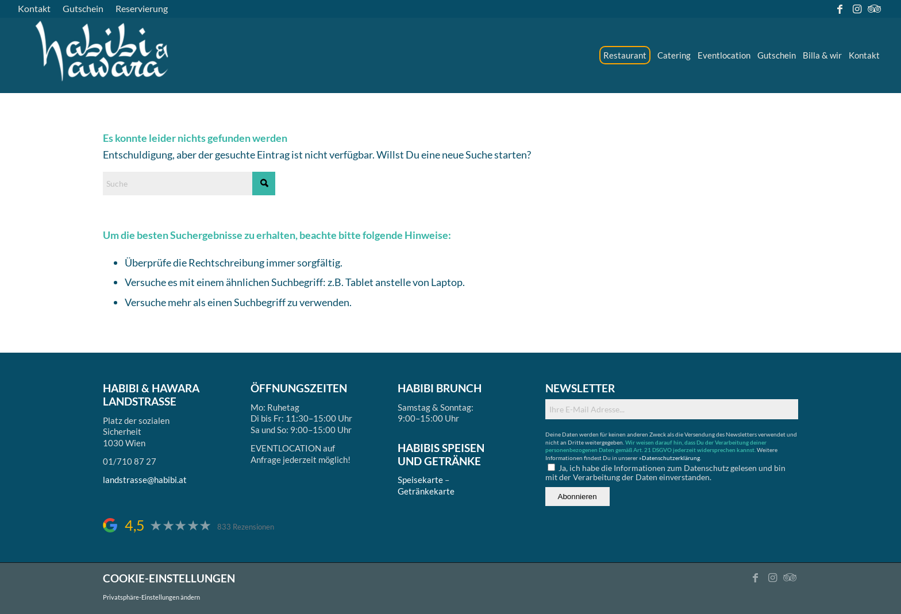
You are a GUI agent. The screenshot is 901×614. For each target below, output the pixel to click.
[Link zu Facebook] (839, 8)
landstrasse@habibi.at (145, 479)
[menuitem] (37, 8)
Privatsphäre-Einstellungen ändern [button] (151, 597)
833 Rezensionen (245, 527)
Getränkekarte (426, 491)
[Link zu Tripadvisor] (874, 8)
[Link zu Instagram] (857, 8)
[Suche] (189, 183)
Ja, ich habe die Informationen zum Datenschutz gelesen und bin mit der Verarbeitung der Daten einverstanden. (665, 472)
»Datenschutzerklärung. (670, 457)
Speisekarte (420, 479)
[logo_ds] (103, 55)
